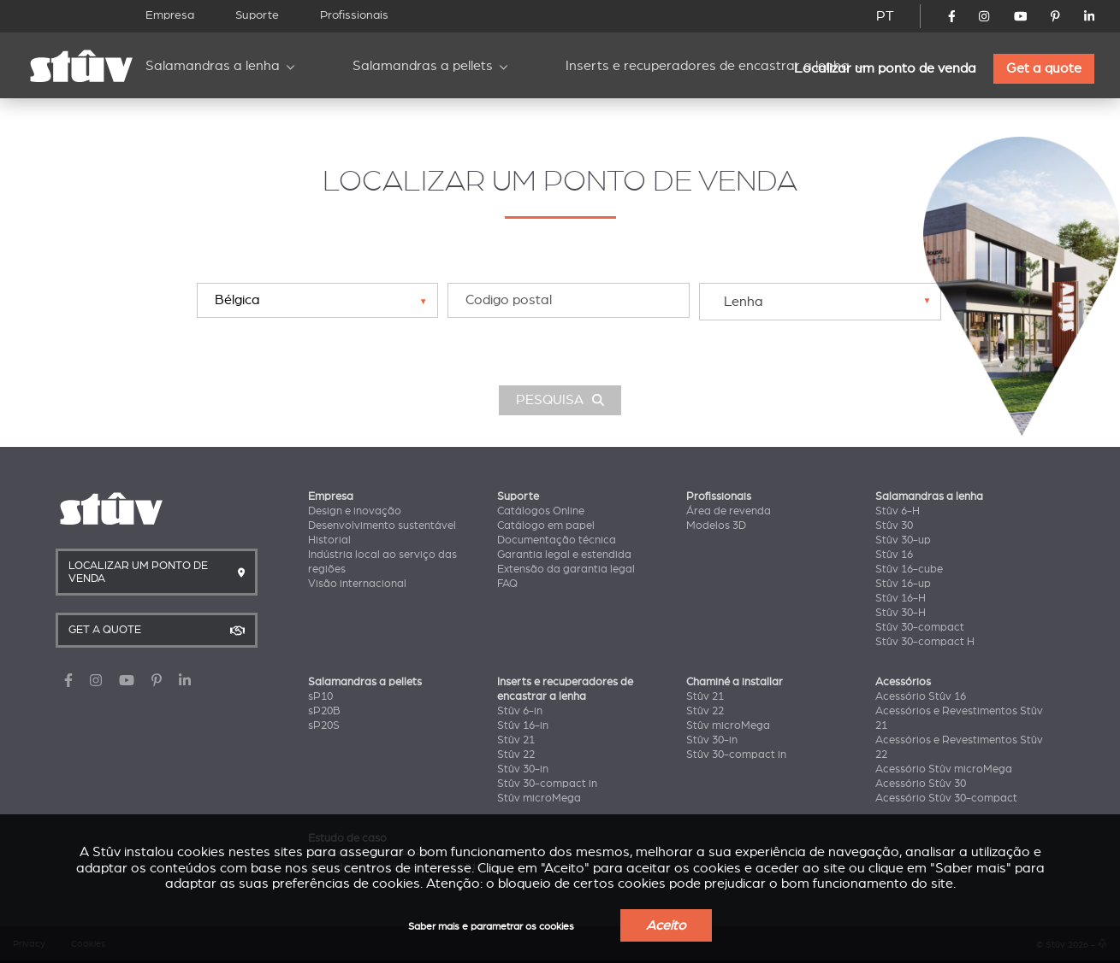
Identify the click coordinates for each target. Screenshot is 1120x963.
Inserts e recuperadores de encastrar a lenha (708, 65)
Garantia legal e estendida (564, 555)
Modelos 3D (716, 525)
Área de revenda (728, 511)
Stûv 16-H (900, 598)
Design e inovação (354, 511)
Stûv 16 (894, 555)
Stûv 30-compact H (925, 642)
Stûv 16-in (522, 725)
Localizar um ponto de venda (885, 68)
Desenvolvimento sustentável (382, 525)
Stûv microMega (539, 798)
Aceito (666, 925)
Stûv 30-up (903, 540)
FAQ (507, 584)
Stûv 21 (516, 740)
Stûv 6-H (897, 511)
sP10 (320, 696)
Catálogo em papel (546, 525)
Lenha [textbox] (743, 301)
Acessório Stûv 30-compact (946, 798)
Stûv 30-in (522, 769)
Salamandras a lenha (212, 65)
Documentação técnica (556, 540)
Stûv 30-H (900, 613)
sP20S (324, 725)
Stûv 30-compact (919, 627)
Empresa (169, 15)
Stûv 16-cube (909, 569)
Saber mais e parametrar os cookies (491, 926)
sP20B (324, 711)
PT (885, 16)
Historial (329, 540)
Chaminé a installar (734, 682)
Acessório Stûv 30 (920, 784)
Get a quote (1043, 68)
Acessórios (903, 682)
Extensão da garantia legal (566, 569)
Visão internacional (357, 584)
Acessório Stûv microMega (943, 769)
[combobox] (819, 301)
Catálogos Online (540, 511)
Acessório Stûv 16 (920, 696)
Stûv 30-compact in (547, 784)
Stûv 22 (516, 754)
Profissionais (354, 15)
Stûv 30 (894, 525)
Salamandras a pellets (423, 65)
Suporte (257, 15)
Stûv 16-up (903, 584)
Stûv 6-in (519, 711)
